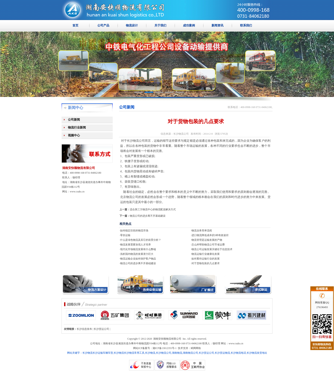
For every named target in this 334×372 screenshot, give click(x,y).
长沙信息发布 (84, 328)
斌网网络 (196, 348)
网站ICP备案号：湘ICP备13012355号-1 (154, 348)
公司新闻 (74, 119)
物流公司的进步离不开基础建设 (148, 215)
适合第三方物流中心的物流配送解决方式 (153, 209)
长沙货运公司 (101, 328)
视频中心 (74, 135)
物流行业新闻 (77, 127)
